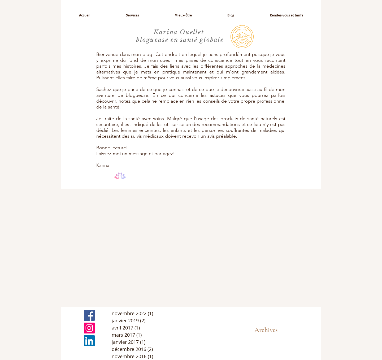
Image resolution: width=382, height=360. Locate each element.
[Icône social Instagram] (89, 328)
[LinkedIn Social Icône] (89, 340)
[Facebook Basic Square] (89, 315)
